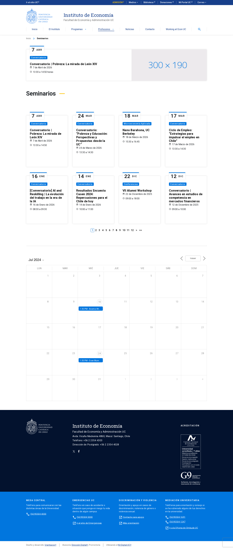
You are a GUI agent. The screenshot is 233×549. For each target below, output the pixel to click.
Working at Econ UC (176, 29)
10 (124, 230)
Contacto (150, 29)
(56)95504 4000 (38, 514)
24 (99, 353)
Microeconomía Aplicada (137, 124)
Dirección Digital (79, 545)
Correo (202, 2)
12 (132, 230)
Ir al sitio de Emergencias (89, 523)
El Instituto (54, 29)
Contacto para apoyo (133, 517)
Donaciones (166, 2)
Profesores (106, 29)
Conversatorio (38, 57)
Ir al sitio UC (32, 2)
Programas (79, 29)
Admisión (117, 2)
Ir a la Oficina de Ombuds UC (183, 528)
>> (140, 230)
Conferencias (131, 184)
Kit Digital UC (124, 545)
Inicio (34, 29)
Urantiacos (50, 545)
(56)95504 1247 (177, 522)
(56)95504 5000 (85, 517)
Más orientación (131, 523)
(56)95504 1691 (177, 517)
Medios (134, 2)
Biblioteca (149, 2)
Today (193, 258)
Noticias (129, 29)
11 (128, 230)
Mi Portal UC (185, 2)
